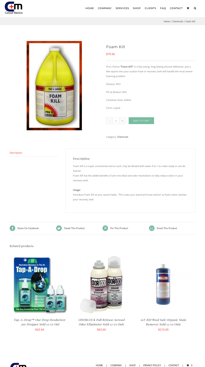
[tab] (34, 153)
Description (16, 152)
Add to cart (141, 120)
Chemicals (122, 136)
